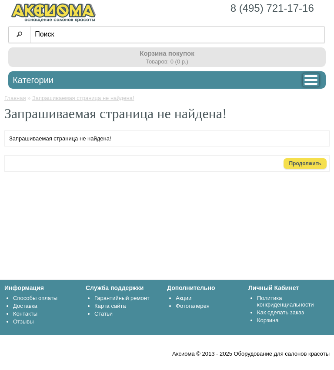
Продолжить (305, 163)
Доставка (25, 306)
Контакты (25, 313)
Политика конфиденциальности (285, 301)
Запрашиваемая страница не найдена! (83, 98)
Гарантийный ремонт (122, 298)
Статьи (103, 313)
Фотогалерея (193, 306)
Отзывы (23, 321)
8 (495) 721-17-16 (272, 8)
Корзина (268, 320)
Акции (183, 298)
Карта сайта (110, 306)
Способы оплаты (35, 298)
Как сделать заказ (280, 312)
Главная (15, 98)
